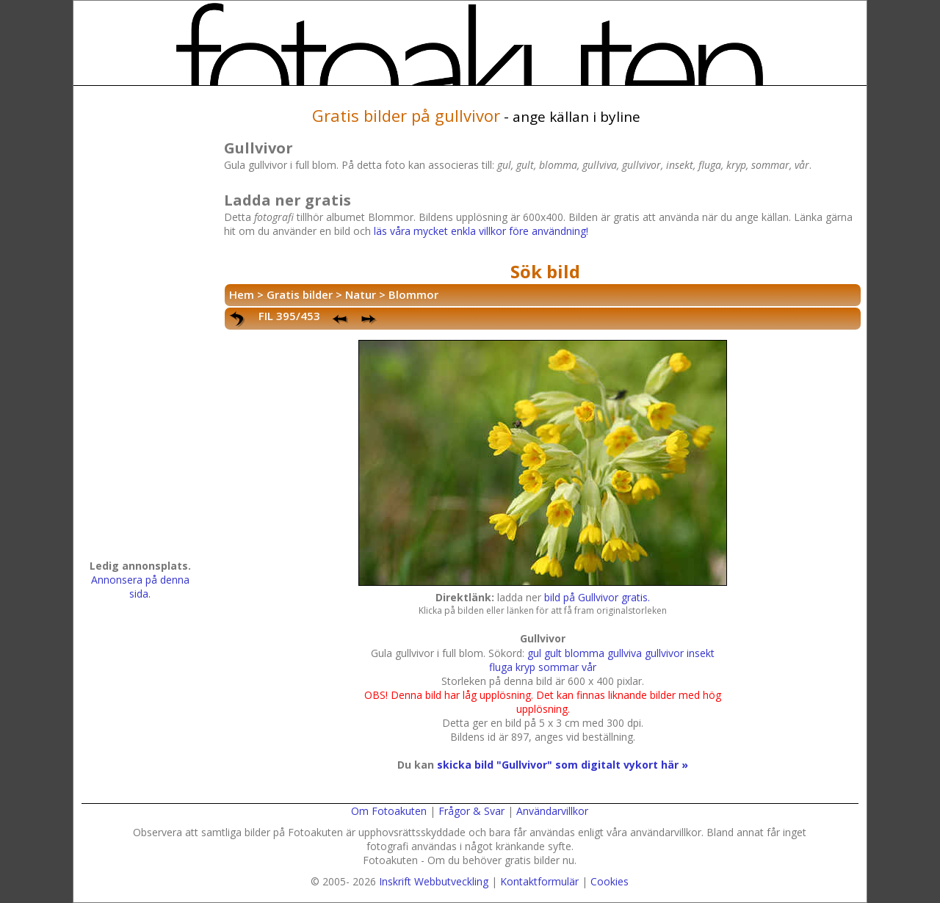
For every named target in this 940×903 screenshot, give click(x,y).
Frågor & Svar (471, 811)
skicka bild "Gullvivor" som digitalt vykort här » (562, 765)
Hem (241, 294)
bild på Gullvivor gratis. (597, 597)
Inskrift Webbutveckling (433, 881)
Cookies (609, 881)
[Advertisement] (140, 327)
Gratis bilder (300, 294)
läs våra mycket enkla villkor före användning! (481, 231)
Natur (360, 294)
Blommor (413, 294)
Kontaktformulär (539, 881)
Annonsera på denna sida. (140, 587)
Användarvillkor (552, 811)
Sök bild (545, 271)
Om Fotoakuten (389, 811)
